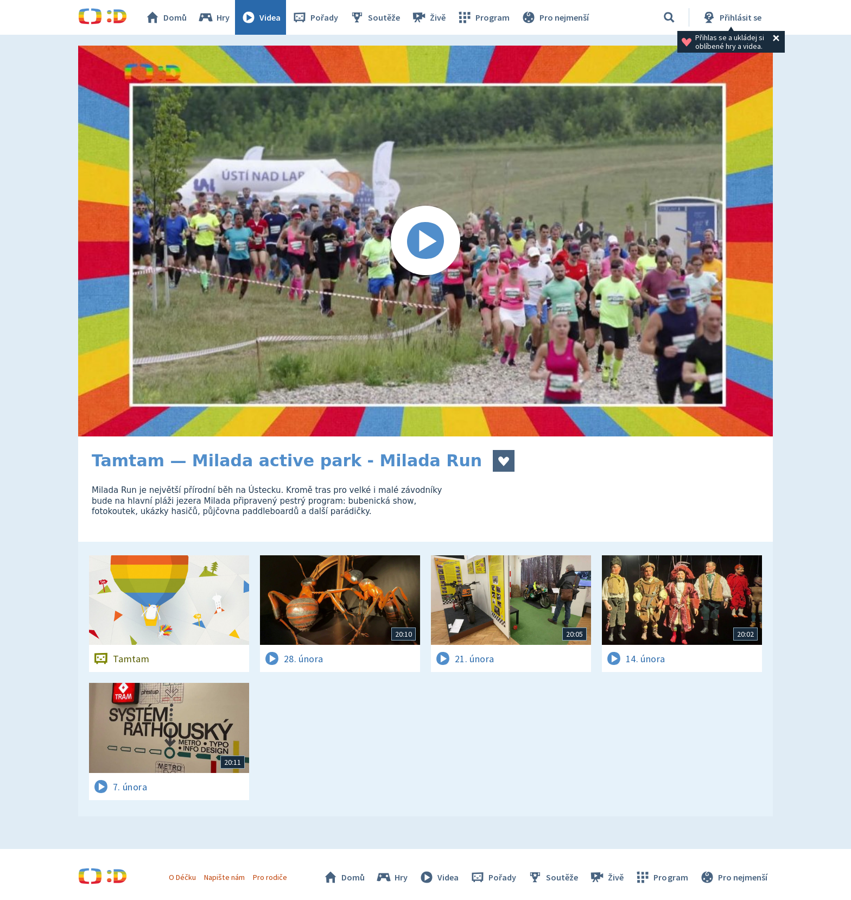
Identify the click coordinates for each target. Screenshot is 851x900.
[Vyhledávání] (669, 17)
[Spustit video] (425, 241)
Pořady (314, 17)
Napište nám (224, 877)
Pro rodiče (270, 877)
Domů (165, 17)
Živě (428, 17)
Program (483, 17)
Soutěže (374, 17)
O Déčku (182, 877)
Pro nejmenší (554, 17)
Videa (260, 17)
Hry (214, 17)
